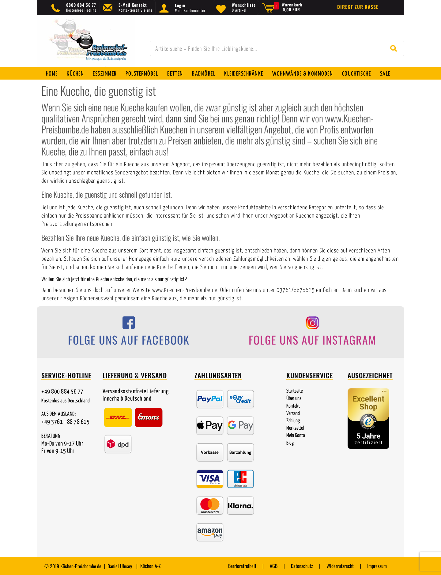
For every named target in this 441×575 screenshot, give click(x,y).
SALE (387, 74)
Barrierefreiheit (242, 565)
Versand (293, 413)
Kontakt (293, 406)
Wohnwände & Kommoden (304, 74)
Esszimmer (105, 74)
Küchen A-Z (150, 565)
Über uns (293, 398)
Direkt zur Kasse (358, 6)
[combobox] (277, 48)
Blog (290, 443)
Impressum (377, 565)
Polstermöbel (142, 74)
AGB (273, 565)
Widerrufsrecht (340, 565)
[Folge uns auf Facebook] (128, 333)
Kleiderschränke (245, 74)
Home (52, 74)
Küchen (75, 74)
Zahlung (293, 421)
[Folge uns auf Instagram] (312, 333)
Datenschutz (302, 565)
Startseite (294, 391)
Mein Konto (295, 435)
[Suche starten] (395, 48)
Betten (176, 74)
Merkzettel (295, 428)
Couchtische (358, 74)
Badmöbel (205, 74)
